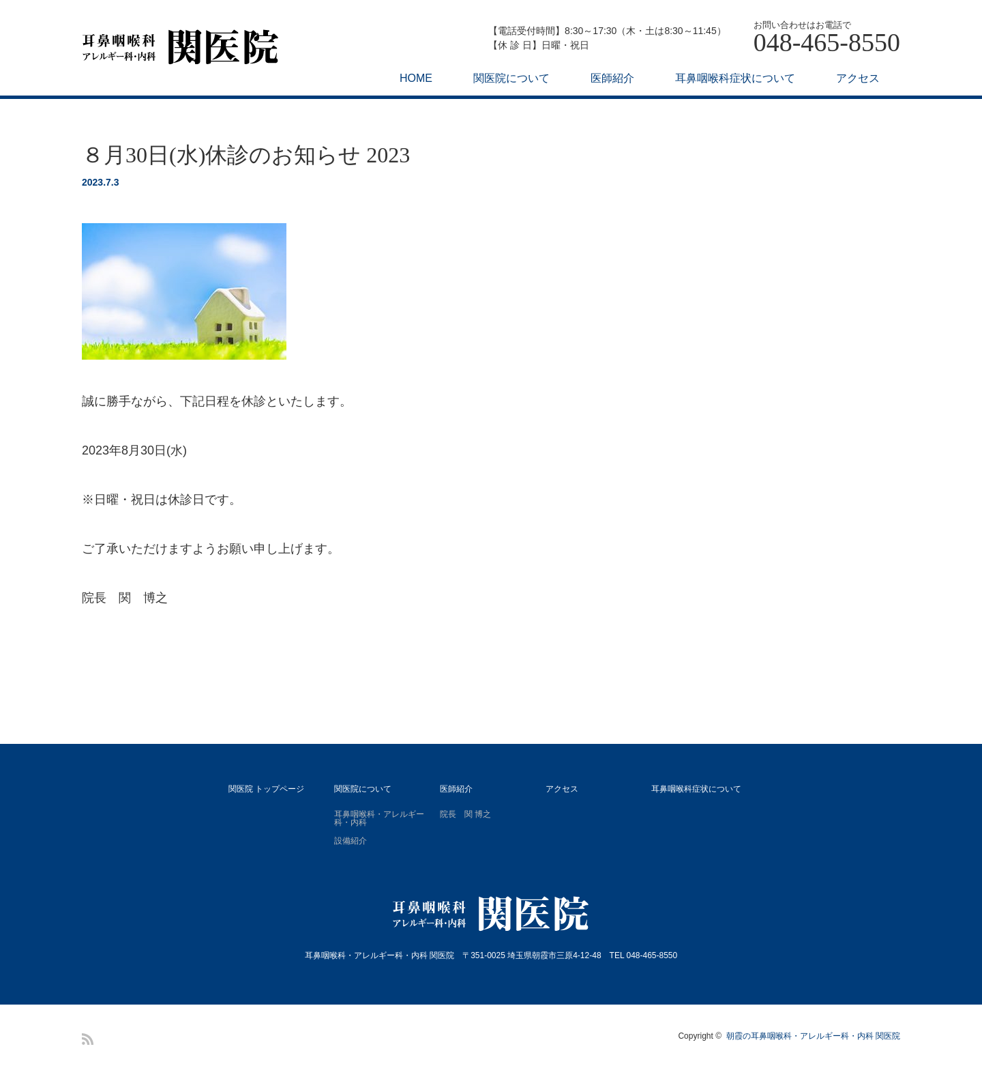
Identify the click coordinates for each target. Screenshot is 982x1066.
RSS (87, 1039)
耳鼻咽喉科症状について (735, 78)
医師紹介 (612, 78)
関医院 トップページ (266, 789)
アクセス (858, 78)
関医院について (511, 78)
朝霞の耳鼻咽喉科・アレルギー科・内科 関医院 (813, 1036)
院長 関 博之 (465, 814)
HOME (416, 78)
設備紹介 (350, 841)
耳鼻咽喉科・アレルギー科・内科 (379, 818)
